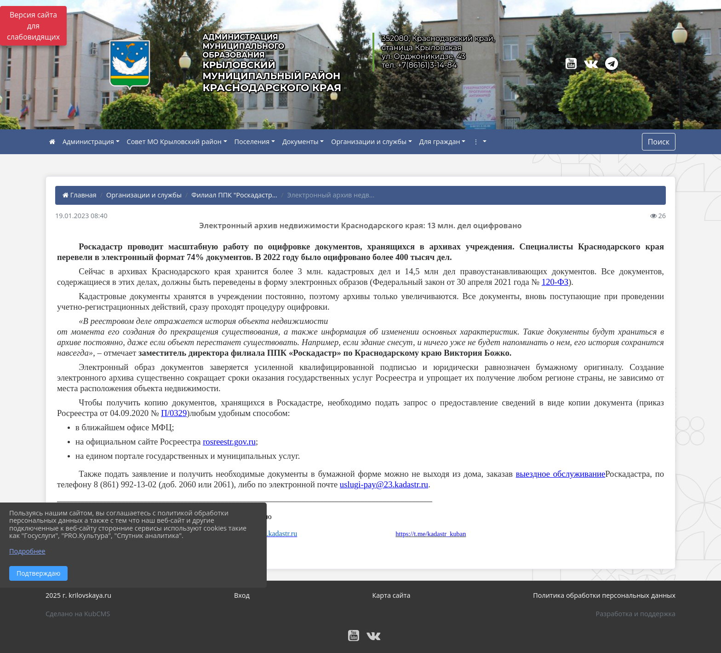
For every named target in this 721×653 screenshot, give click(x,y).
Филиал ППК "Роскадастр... (234, 195)
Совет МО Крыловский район (174, 141)
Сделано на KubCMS (78, 613)
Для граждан (439, 141)
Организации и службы (368, 141)
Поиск (659, 142)
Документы (300, 141)
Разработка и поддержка (635, 613)
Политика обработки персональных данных (604, 595)
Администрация (88, 141)
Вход (242, 595)
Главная (80, 195)
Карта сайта (391, 595)
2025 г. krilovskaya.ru (78, 595)
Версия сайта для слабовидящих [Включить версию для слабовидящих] (33, 26)
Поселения (252, 141)
